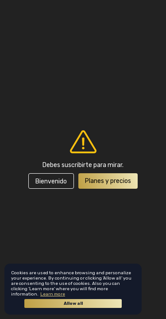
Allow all (73, 303)
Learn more (52, 294)
